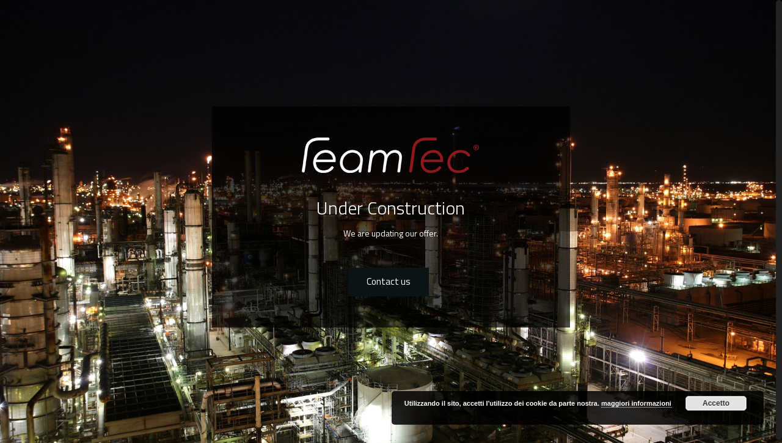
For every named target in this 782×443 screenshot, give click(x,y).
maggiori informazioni (636, 403)
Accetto (716, 403)
